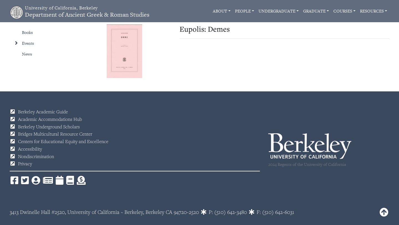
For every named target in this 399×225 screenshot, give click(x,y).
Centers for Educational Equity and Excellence (63, 141)
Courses (342, 11)
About (220, 11)
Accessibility (30, 149)
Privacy (25, 164)
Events (28, 43)
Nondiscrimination (36, 156)
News (27, 54)
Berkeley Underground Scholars (49, 127)
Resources (372, 11)
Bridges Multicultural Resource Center (55, 134)
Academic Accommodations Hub (50, 119)
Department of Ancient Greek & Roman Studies (87, 12)
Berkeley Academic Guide (43, 112)
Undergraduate (277, 11)
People (243, 11)
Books (27, 32)
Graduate (314, 11)
